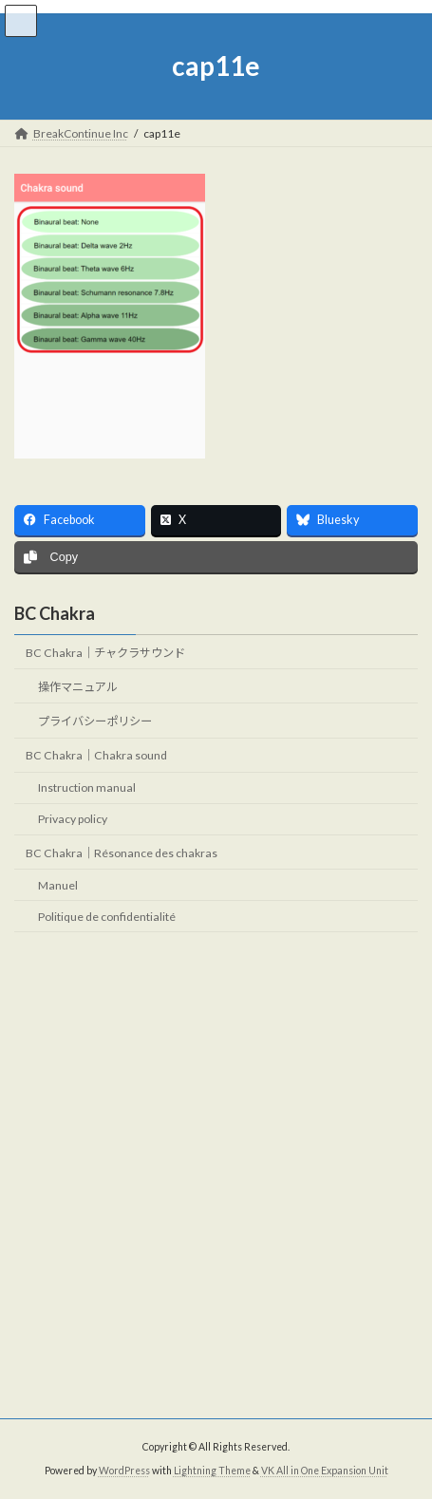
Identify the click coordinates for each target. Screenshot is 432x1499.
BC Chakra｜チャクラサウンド (105, 653)
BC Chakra (54, 613)
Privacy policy (72, 820)
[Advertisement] (216, 1176)
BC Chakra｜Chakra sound (96, 756)
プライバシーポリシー (95, 721)
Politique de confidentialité (107, 916)
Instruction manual (87, 788)
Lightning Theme (212, 1470)
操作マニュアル (78, 687)
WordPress (124, 1470)
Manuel (58, 885)
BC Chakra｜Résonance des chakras (121, 853)
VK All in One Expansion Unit (324, 1470)
